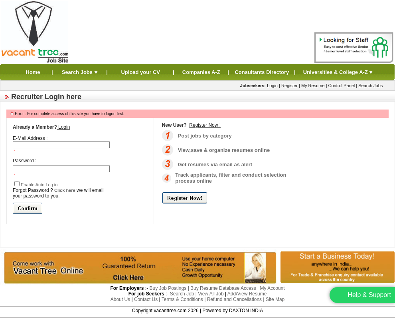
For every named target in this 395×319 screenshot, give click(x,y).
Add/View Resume (247, 294)
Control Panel (341, 85)
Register (289, 85)
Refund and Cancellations (234, 299)
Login (272, 85)
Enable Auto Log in (39, 184)
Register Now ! (205, 125)
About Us (120, 299)
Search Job (182, 294)
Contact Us (146, 299)
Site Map (275, 299)
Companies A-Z (201, 72)
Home (33, 72)
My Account (272, 288)
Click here (64, 190)
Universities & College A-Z (338, 72)
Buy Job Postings (167, 288)
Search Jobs (80, 72)
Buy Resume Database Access (223, 288)
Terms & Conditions (182, 299)
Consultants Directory (262, 72)
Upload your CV (140, 72)
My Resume (313, 85)
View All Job (210, 294)
